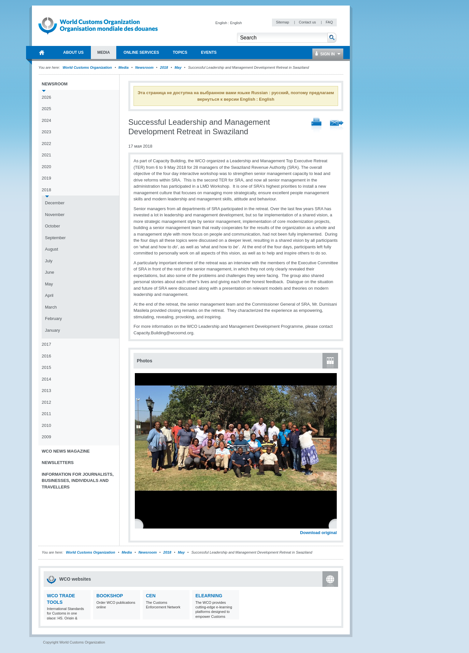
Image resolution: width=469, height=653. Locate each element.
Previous (140, 525)
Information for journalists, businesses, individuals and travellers (78, 480)
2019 (46, 178)
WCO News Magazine (66, 451)
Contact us (308, 22)
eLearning (208, 595)
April (49, 295)
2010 (46, 425)
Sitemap (283, 22)
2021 (46, 154)
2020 (46, 166)
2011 (46, 413)
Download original (318, 532)
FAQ (329, 22)
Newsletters (58, 462)
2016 (46, 356)
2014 (46, 379)
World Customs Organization (88, 67)
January (52, 330)
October (52, 226)
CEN (151, 595)
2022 (46, 143)
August (51, 249)
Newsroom (144, 67)
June (49, 272)
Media (124, 67)
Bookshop (109, 595)
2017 (46, 344)
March (51, 307)
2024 (46, 120)
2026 (46, 97)
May (178, 67)
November (54, 214)
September (55, 237)
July (48, 260)
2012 (46, 402)
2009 (46, 436)
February (53, 318)
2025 (46, 108)
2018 (164, 67)
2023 (46, 131)
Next (335, 525)
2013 (46, 390)
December (54, 202)
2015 (46, 367)
